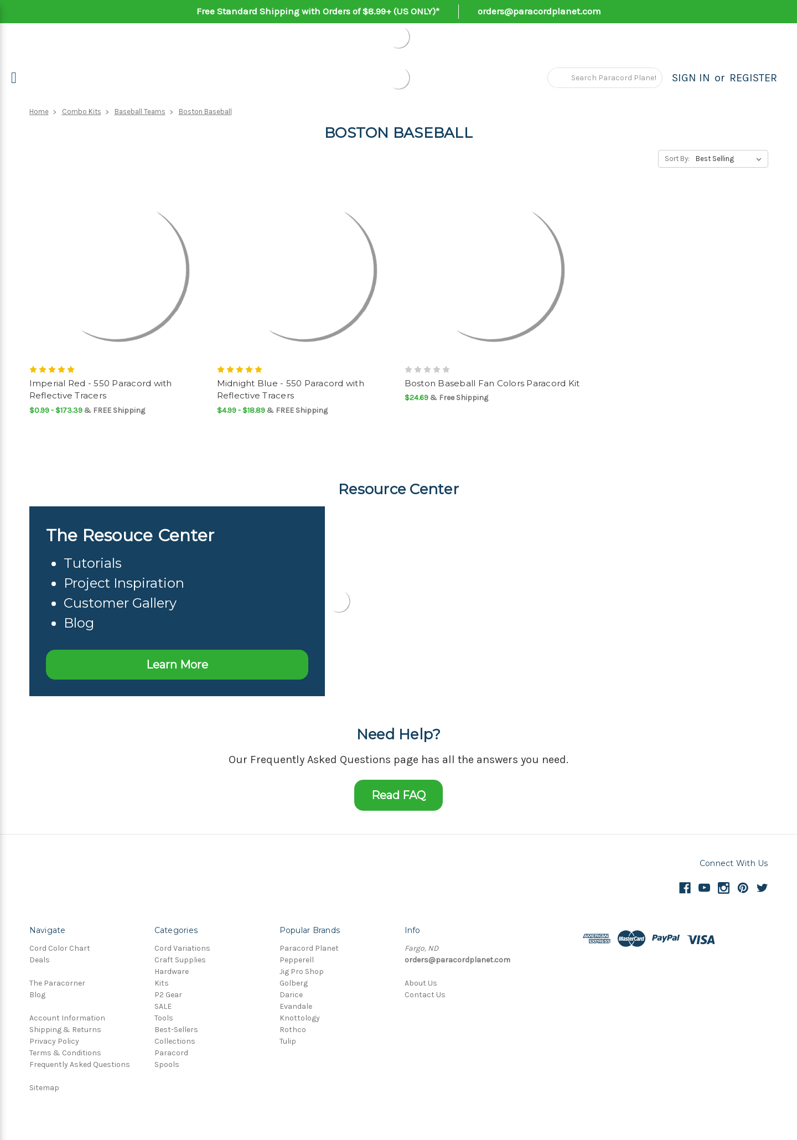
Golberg (294, 983)
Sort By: (677, 158)
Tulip (288, 1041)
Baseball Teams (140, 111)
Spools (166, 1064)
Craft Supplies (180, 960)
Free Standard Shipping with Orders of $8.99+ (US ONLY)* (317, 11)
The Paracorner (57, 983)
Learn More (177, 664)
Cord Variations (182, 948)
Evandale (296, 1006)
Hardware (171, 971)
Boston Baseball (205, 111)
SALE (163, 1006)
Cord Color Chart (59, 948)
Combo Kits (81, 111)
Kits (161, 983)
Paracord (171, 1053)
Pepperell (297, 960)
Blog (37, 994)
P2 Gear (168, 994)
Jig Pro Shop (302, 971)
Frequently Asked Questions (79, 1064)
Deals (39, 960)
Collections (174, 1041)
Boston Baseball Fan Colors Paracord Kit (492, 383)
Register (753, 77)
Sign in (691, 77)
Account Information (67, 1018)
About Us (421, 983)
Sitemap (44, 1087)
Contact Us (425, 994)
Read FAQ (398, 795)
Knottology (300, 1018)
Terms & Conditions (65, 1053)
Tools (163, 1018)
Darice (291, 994)
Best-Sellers (176, 1029)
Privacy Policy (54, 1041)
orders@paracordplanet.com (539, 11)
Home (39, 111)
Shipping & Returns (65, 1029)
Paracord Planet (309, 948)
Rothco (293, 1029)
